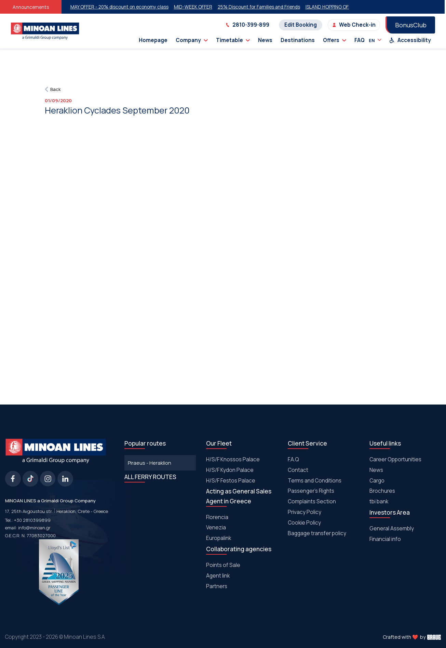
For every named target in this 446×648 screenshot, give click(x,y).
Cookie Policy (304, 522)
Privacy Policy (304, 512)
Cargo (376, 480)
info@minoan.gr (34, 528)
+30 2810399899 (32, 520)
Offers (334, 40)
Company (192, 40)
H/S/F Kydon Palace (230, 470)
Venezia (216, 527)
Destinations (298, 40)
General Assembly (391, 528)
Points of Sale (223, 565)
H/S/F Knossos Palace (233, 459)
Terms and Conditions (314, 480)
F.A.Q (293, 459)
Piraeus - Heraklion (149, 462)
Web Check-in (354, 24)
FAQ (359, 40)
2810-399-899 (247, 24)
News (265, 40)
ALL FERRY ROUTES (150, 477)
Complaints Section (312, 501)
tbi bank (378, 501)
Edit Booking (300, 24)
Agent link (218, 575)
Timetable (233, 40)
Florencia (217, 517)
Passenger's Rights (311, 490)
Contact (298, 470)
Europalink (218, 538)
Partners (216, 586)
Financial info (385, 539)
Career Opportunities (395, 459)
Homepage (153, 40)
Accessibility (410, 40)
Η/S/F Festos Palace (230, 480)
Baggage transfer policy (317, 533)
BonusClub (411, 25)
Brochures (382, 490)
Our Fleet (219, 443)
